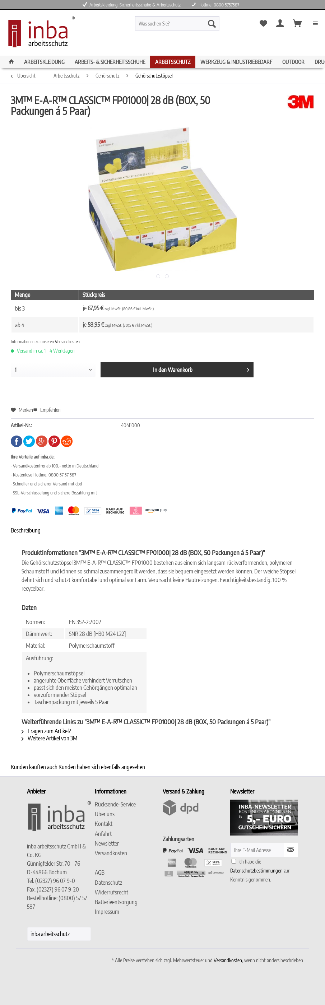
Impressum (107, 911)
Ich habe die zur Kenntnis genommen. (259, 871)
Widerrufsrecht (111, 892)
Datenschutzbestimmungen (256, 870)
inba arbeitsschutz (50, 933)
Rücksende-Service (115, 804)
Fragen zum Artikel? (46, 731)
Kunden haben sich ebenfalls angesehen (102, 767)
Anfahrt (103, 833)
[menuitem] (188, 26)
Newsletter (107, 843)
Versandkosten (67, 341)
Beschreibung (26, 530)
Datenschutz (108, 882)
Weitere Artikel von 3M (50, 738)
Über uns (105, 814)
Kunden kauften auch (34, 767)
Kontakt (103, 823)
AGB (100, 872)
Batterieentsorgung (116, 902)
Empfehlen (47, 410)
